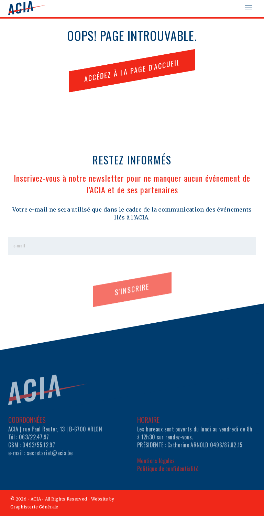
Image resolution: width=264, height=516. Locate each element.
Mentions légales (156, 467)
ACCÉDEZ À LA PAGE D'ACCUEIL (132, 70)
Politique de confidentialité (167, 475)
